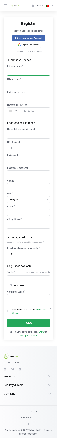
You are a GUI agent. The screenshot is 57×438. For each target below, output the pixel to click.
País (9, 193)
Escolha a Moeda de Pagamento (22, 248)
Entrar (42, 332)
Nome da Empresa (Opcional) (21, 129)
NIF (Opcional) (14, 142)
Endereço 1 (12, 155)
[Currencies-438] (40, 5)
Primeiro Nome (14, 66)
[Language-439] (49, 5)
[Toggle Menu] (4, 5)
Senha (10, 272)
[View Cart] (33, 5)
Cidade (10, 181)
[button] (28, 45)
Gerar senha (17, 285)
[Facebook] (5, 369)
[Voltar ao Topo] (28, 423)
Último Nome (13, 79)
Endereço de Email (16, 92)
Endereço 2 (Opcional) (17, 168)
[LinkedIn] (20, 369)
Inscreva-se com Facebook (30, 38)
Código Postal (14, 219)
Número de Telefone (17, 105)
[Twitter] (12, 369)
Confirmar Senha (15, 292)
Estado (10, 206)
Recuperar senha (28, 335)
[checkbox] (8, 311)
